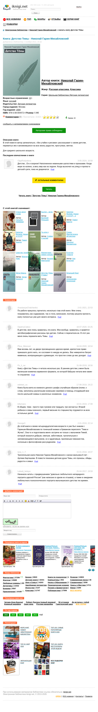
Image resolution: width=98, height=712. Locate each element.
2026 (6, 615)
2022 (35, 615)
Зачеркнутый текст (13, 501)
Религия (73, 577)
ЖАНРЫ (41, 19)
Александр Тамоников (23, 550)
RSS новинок (68, 696)
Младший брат (73, 273)
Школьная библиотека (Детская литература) (69, 95)
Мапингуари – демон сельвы (47, 254)
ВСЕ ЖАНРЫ (76, 590)
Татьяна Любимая (20, 221)
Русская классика (59, 89)
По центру (19, 501)
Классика (75, 89)
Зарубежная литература (36, 585)
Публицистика (54, 590)
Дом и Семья (31, 582)
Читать (49, 189)
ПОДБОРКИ (12, 24)
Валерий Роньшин (45, 219)
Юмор (73, 588)
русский (12, 101)
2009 (18, 110)
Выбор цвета (28, 501)
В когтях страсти (70, 254)
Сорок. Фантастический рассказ (72, 234)
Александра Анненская (71, 280)
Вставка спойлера (40, 501)
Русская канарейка (44, 604)
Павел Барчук (72, 221)
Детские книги (31, 580)
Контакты (79, 696)
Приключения (9, 591)
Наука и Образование (57, 582)
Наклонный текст (7, 501)
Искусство (30, 588)
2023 (28, 615)
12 (30, 98)
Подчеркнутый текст (10, 501)
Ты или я (45, 232)
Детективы (8, 586)
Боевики (7, 589)
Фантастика (8, 578)
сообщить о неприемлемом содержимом (21, 124)
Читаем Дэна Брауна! (13, 602)
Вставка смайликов (25, 501)
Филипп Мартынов (47, 260)
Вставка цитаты (34, 501)
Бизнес (28, 577)
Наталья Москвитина (71, 243)
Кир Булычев (71, 260)
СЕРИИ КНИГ (73, 19)
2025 (13, 615)
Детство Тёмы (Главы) (47, 274)
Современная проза (79, 580)
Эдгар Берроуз (21, 278)
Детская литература (27, 104)
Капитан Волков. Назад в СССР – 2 (73, 214)
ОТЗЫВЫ (56, 19)
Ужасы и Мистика (78, 585)
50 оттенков (63, 602)
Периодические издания (58, 585)
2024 (20, 615)
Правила (88, 696)
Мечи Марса (21, 273)
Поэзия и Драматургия (58, 588)
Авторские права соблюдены (49, 130)
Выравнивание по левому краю (16, 501)
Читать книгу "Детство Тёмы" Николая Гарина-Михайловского (49, 196)
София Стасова (47, 237)
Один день (28, 604)
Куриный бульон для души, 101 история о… (80, 547)
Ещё (52, 169)
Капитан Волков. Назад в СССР (22, 234)
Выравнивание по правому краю (22, 501)
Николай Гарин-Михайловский (62, 82)
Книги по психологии (57, 577)
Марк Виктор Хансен (52, 550)
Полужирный (4, 501)
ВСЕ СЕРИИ (81, 604)
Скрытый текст (32, 501)
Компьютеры (53, 580)
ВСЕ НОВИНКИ (13, 19)
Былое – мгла (47, 212)
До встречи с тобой (80, 602)
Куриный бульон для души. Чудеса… (52, 547)
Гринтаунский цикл (64, 604)
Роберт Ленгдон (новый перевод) (41, 602)
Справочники (76, 582)
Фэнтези (6, 580)
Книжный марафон (12, 604)
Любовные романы (11, 583)
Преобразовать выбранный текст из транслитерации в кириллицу (37, 501)
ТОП (29, 19)
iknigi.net (67, 692)
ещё (41, 614)
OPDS (58, 696)
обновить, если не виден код (16, 526)
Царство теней (22, 253)
